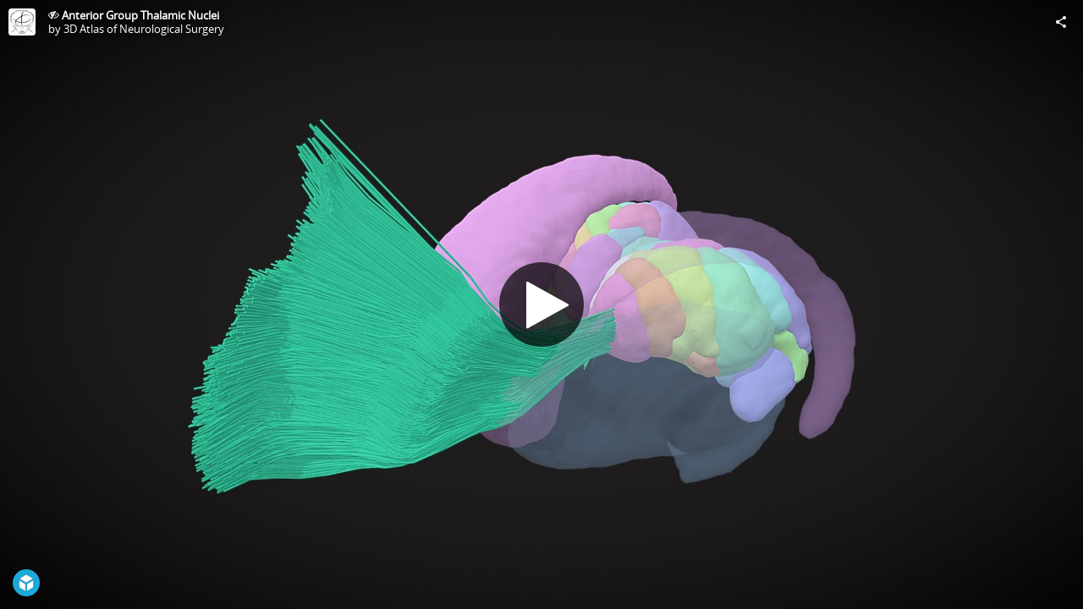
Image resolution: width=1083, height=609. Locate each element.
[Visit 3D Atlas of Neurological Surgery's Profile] (22, 22)
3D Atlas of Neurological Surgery (143, 28)
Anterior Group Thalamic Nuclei (140, 15)
